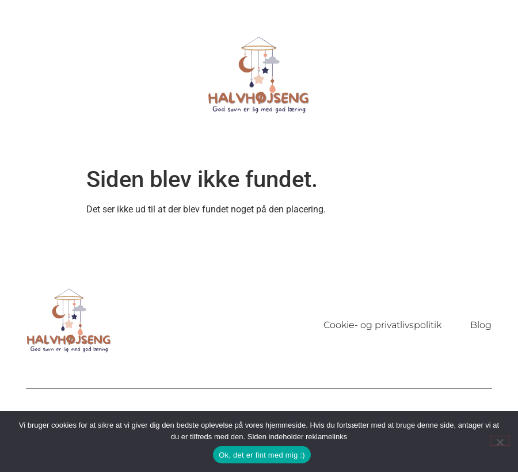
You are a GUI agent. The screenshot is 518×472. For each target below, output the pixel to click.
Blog (481, 324)
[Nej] (499, 441)
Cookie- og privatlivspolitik (382, 324)
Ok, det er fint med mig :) (262, 455)
